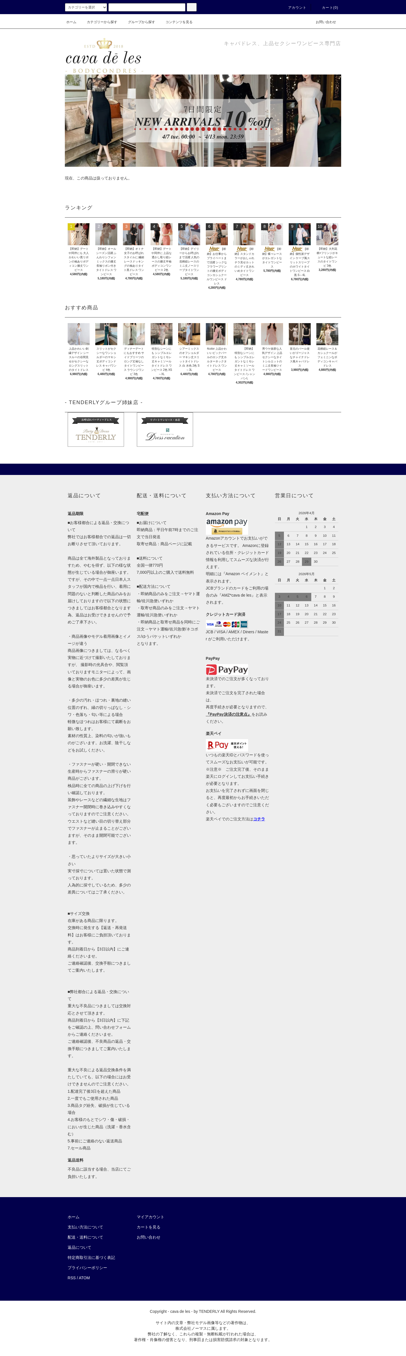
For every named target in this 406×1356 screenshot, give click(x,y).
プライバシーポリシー (87, 1267)
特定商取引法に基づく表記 (91, 1257)
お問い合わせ (322, 22)
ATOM (84, 1278)
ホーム (71, 22)
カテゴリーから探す (98, 22)
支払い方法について (85, 1227)
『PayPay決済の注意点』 (228, 714)
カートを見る (148, 1227)
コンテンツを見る (176, 22)
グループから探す (138, 22)
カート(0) (326, 8)
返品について (79, 1247)
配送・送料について (85, 1237)
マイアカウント (150, 1217)
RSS (72, 1278)
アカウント (294, 8)
